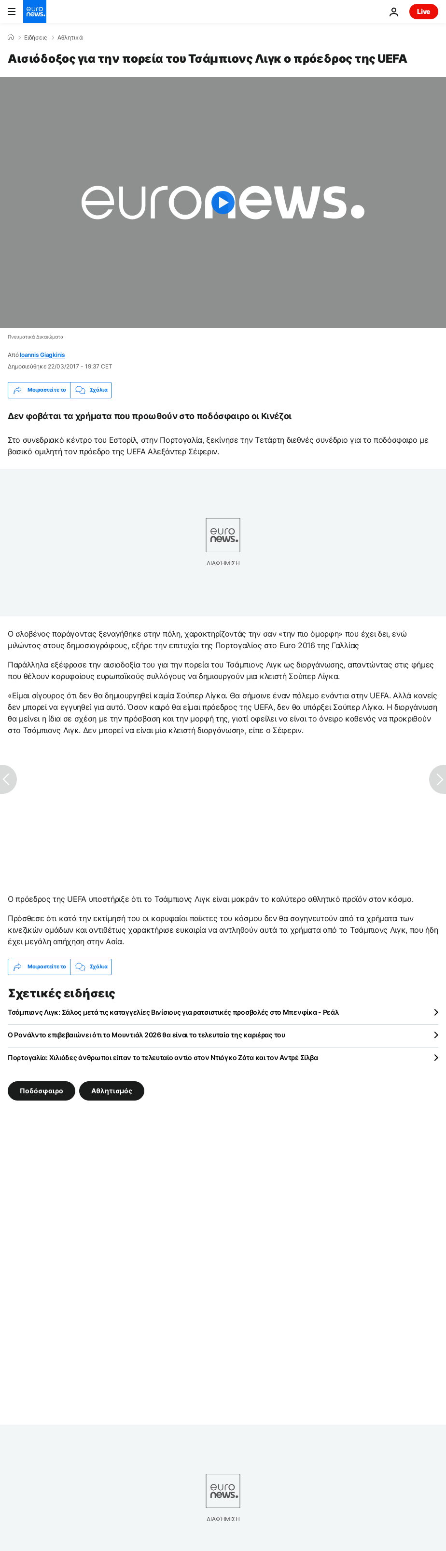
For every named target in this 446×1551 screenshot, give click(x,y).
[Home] (11, 37)
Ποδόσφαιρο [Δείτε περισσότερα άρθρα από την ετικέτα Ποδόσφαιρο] (41, 1090)
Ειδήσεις (35, 38)
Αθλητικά (70, 38)
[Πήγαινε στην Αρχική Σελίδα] (34, 11)
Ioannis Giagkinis (42, 354)
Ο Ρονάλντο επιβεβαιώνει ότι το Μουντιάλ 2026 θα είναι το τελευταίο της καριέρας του (146, 1035)
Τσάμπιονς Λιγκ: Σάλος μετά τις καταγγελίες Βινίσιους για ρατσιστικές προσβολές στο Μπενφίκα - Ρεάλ (173, 1012)
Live (424, 11)
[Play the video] (223, 202)
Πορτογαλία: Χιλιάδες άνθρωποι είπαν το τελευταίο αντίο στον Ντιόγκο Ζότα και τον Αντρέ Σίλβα (163, 1057)
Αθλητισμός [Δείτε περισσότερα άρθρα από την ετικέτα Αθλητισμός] (111, 1090)
